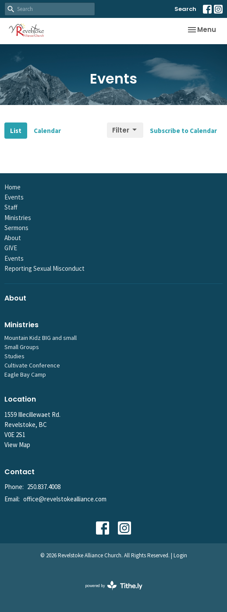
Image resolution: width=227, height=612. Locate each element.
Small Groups (21, 347)
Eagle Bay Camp (25, 374)
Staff (11, 207)
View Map (17, 445)
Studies (14, 356)
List (15, 130)
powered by (113, 585)
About (12, 238)
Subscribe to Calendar (183, 130)
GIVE (10, 248)
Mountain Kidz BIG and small (40, 338)
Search (185, 9)
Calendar (47, 130)
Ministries (17, 217)
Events (14, 197)
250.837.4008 (43, 487)
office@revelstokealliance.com (64, 499)
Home (12, 187)
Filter (125, 130)
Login (180, 555)
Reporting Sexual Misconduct (44, 268)
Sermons (16, 228)
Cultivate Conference (32, 365)
